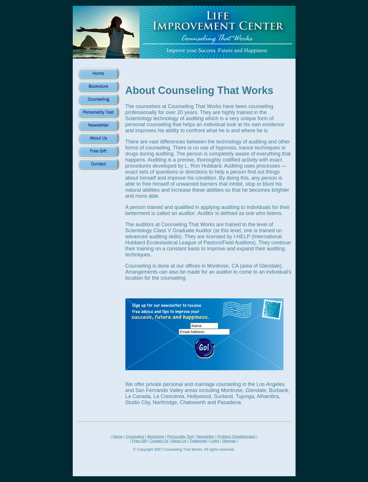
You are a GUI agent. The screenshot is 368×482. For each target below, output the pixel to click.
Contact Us (159, 441)
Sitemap (229, 441)
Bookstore (155, 436)
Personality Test (180, 436)
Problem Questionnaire (236, 436)
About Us (178, 441)
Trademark (198, 441)
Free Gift (139, 441)
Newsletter (205, 436)
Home (117, 436)
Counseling (135, 436)
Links (214, 441)
